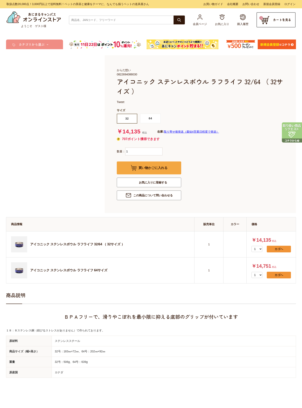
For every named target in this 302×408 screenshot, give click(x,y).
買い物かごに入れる (153, 168)
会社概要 (232, 4)
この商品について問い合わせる (153, 195)
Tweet (120, 102)
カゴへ (279, 249)
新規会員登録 (271, 4)
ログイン (290, 4)
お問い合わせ (250, 4)
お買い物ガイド (213, 4)
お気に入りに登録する (153, 182)
